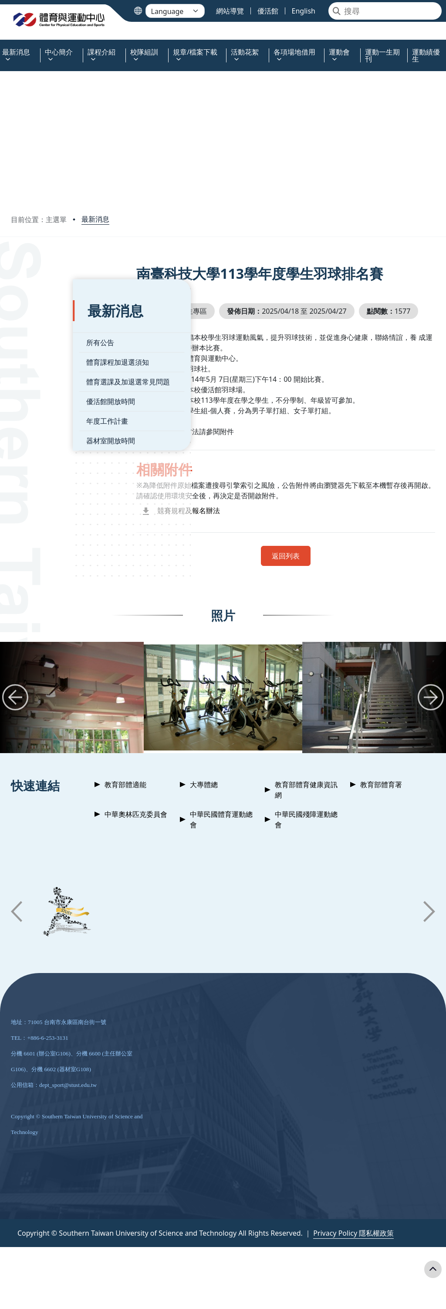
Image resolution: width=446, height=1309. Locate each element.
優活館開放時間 (48, 385)
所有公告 (38, 326)
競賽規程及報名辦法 (211, 530)
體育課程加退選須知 (55, 346)
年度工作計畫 (45, 405)
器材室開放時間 (48, 424)
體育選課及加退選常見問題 (66, 365)
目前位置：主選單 (39, 219)
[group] (223, 717)
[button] (15, 717)
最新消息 (95, 219)
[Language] (175, 11)
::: (2, 47)
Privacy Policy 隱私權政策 (353, 1253)
